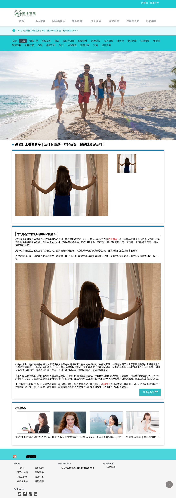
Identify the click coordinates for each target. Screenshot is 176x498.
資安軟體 (131, 40)
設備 (95, 45)
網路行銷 (29, 45)
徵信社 (120, 40)
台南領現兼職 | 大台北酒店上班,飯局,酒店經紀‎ (142, 437)
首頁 (22, 467)
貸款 (14, 40)
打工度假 (22, 477)
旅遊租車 (39, 477)
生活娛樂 (72, 45)
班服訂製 (33, 40)
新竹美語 (39, 481)
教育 (57, 40)
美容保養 (108, 40)
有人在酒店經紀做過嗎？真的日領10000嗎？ (106, 437)
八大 (22, 40)
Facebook (111, 467)
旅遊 (40, 45)
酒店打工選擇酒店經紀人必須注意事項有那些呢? (33, 437)
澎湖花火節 (68, 40)
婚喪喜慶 (106, 45)
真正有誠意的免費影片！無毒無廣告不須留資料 (70, 437)
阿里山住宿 (22, 472)
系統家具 (46, 40)
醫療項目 (16, 45)
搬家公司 (50, 45)
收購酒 (156, 40)
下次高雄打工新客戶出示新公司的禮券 (36, 234)
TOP (169, 484)
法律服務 (144, 40)
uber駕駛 (82, 40)
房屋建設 (95, 40)
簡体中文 (154, 3)
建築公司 (85, 45)
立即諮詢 (148, 392)
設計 (61, 45)
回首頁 (144, 3)
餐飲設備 (39, 472)
